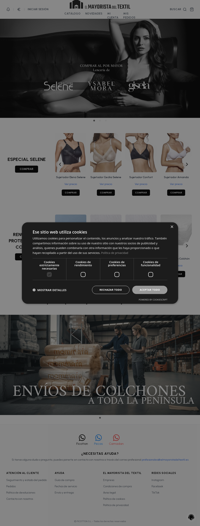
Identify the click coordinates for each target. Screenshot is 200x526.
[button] (49, 290)
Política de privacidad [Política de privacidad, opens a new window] (115, 252)
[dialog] (100, 263)
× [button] (171, 226)
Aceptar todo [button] (149, 290)
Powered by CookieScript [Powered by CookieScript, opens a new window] (153, 299)
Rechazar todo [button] (108, 290)
